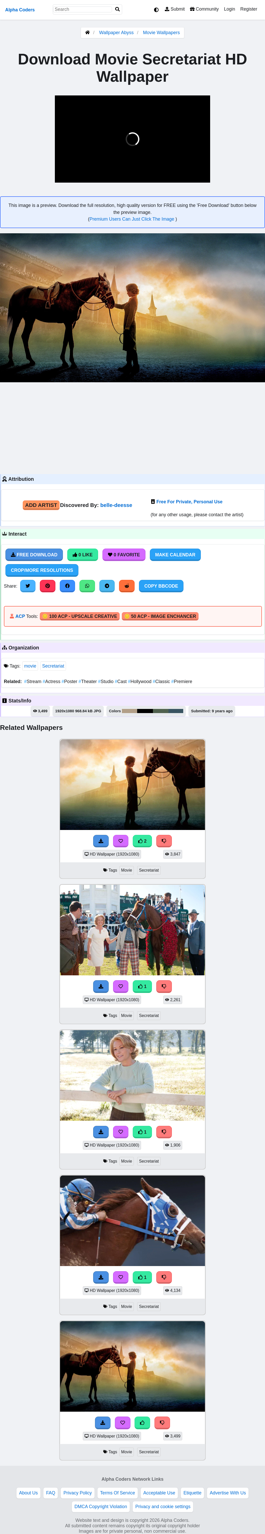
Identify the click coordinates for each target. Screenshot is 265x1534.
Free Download (34, 554)
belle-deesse (116, 505)
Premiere (181, 681)
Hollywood (140, 681)
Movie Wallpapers (161, 32)
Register (248, 9)
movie (30, 666)
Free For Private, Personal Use (190, 501)
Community (204, 9)
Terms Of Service (117, 1492)
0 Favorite (124, 554)
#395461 (175, 711)
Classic (162, 681)
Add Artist (41, 505)
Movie (126, 870)
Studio (106, 681)
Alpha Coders (20, 9)
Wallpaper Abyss (116, 32)
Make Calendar (175, 554)
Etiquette (192, 1492)
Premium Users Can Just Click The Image (132, 219)
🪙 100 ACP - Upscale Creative (79, 616)
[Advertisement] (132, 427)
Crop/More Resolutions (42, 570)
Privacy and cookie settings (162, 1506)
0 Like (83, 554)
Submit (175, 9)
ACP (20, 616)
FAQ (50, 1492)
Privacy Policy (77, 1492)
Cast (121, 681)
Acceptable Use (159, 1492)
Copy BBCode (161, 586)
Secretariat (53, 666)
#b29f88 (129, 711)
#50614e (161, 711)
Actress (52, 681)
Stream (33, 681)
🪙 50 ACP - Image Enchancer (160, 616)
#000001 (145, 711)
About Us (28, 1492)
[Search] (117, 9)
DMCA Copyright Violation (101, 1506)
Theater (88, 681)
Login (229, 9)
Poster (70, 681)
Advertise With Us (228, 1492)
